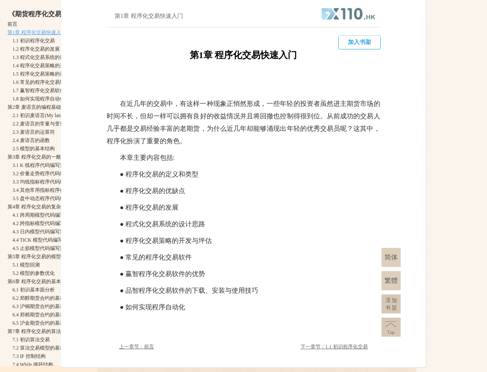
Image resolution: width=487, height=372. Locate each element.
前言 (12, 24)
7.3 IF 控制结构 (29, 356)
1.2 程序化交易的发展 (36, 49)
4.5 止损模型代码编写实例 (41, 248)
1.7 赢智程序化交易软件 (38, 90)
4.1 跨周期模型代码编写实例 (43, 215)
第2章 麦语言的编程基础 (34, 107)
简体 (391, 257)
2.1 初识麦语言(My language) (43, 115)
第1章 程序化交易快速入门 (36, 32)
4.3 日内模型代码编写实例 (41, 232)
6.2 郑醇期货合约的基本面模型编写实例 (56, 298)
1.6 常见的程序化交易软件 (41, 82)
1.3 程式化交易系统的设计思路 (46, 57)
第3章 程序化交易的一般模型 (39, 157)
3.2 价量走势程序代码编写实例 (46, 173)
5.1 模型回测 (26, 265)
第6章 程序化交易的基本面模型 (41, 281)
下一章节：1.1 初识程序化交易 (334, 347)
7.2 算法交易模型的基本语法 (43, 348)
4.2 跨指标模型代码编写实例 (43, 223)
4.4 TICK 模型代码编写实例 (42, 240)
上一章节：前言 (136, 347)
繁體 (391, 280)
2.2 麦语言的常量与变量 (38, 124)
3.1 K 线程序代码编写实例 (41, 165)
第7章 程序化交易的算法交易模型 (44, 331)
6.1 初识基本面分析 (33, 290)
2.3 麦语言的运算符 (33, 132)
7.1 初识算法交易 (31, 340)
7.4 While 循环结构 (32, 364)
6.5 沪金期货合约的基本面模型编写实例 (56, 323)
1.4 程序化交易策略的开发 (41, 66)
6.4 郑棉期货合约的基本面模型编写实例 (56, 315)
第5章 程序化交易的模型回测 (39, 256)
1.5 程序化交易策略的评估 (41, 74)
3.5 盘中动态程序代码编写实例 (46, 198)
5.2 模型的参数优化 (33, 273)
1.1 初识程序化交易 (33, 41)
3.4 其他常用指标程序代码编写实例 (51, 190)
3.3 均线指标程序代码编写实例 (46, 182)
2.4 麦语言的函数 (31, 140)
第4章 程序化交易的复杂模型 (39, 207)
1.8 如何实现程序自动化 (38, 99)
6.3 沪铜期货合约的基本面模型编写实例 (56, 306)
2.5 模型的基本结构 (33, 149)
